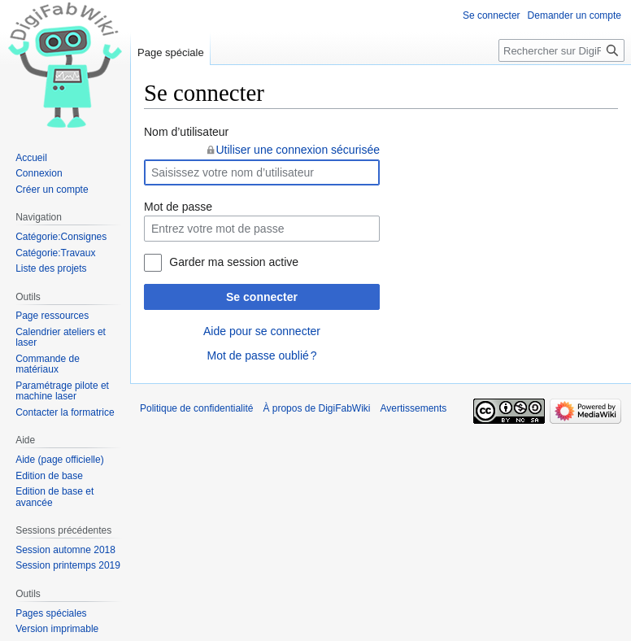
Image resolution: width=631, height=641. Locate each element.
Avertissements (414, 408)
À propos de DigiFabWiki (316, 408)
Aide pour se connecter (261, 331)
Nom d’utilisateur (186, 131)
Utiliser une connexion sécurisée (297, 149)
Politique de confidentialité (196, 408)
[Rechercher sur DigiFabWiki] (561, 50)
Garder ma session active (233, 261)
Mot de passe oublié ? (261, 355)
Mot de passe (178, 206)
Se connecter (262, 296)
